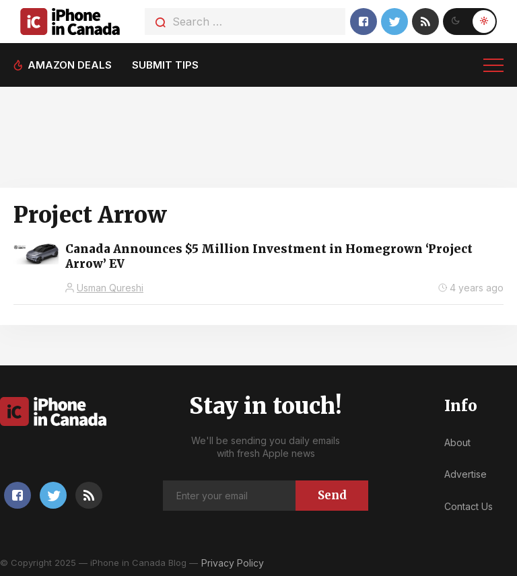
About (457, 442)
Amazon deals (70, 65)
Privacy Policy (232, 563)
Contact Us (468, 506)
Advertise (465, 474)
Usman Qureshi (110, 287)
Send (332, 495)
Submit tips (165, 65)
